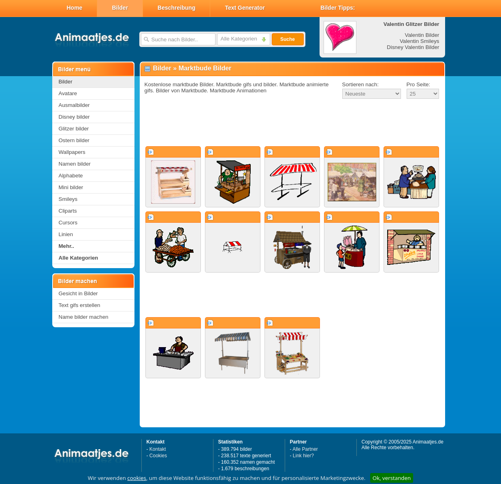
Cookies (158, 455)
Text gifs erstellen (79, 305)
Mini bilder (71, 187)
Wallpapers (72, 152)
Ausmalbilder (74, 105)
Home (75, 7)
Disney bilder (74, 117)
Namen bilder (75, 164)
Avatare (68, 93)
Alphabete (71, 176)
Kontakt (157, 449)
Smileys (68, 199)
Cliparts (68, 211)
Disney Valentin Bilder (413, 47)
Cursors (68, 223)
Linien (66, 234)
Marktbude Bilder (205, 68)
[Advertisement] (292, 123)
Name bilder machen (84, 317)
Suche (287, 39)
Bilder (120, 7)
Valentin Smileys (419, 41)
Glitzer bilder (74, 129)
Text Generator (245, 7)
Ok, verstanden (392, 478)
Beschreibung (176, 7)
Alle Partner (305, 449)
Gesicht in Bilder (78, 293)
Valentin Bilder (422, 35)
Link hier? (303, 455)
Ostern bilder (74, 140)
